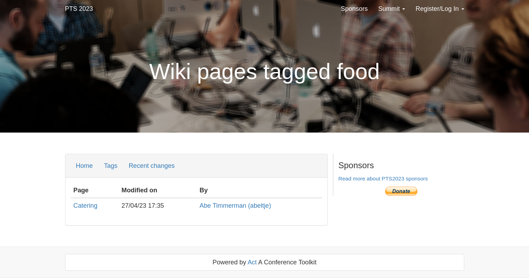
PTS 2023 (79, 8)
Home (84, 165)
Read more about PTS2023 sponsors (383, 178)
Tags (110, 165)
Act (252, 262)
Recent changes (151, 165)
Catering (86, 205)
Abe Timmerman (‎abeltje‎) (235, 205)
